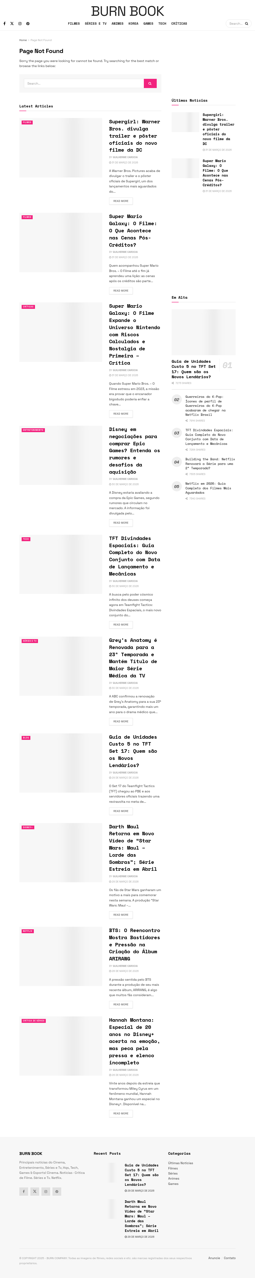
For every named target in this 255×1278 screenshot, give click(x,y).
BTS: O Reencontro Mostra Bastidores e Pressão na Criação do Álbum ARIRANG (134, 944)
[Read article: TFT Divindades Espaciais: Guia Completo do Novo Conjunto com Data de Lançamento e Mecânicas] (60, 564)
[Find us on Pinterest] (27, 24)
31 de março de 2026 (123, 162)
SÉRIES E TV (96, 23)
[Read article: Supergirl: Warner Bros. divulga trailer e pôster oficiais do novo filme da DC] (60, 147)
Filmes (28, 122)
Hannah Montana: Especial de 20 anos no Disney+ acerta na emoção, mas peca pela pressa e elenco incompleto (134, 1041)
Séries (173, 1173)
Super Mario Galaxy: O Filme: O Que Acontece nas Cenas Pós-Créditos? (133, 230)
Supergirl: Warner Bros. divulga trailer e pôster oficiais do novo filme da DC (134, 135)
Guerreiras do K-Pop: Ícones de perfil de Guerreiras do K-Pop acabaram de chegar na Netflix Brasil (205, 405)
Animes (174, 1178)
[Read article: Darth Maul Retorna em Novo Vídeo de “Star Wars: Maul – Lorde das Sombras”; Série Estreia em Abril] (60, 852)
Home (23, 40)
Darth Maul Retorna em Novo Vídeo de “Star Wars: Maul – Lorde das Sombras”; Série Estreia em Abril (133, 848)
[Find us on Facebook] (4, 24)
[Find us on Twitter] (12, 24)
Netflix (28, 931)
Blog (26, 737)
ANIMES (117, 23)
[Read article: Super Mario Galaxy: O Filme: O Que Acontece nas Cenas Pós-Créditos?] (60, 242)
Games (173, 1184)
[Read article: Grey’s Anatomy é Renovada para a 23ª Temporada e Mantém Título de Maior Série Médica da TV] (60, 666)
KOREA (133, 23)
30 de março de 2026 (124, 484)
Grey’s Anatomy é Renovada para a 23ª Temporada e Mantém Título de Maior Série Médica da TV (133, 657)
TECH (162, 23)
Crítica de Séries (36, 1020)
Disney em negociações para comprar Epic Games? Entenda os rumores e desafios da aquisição (134, 450)
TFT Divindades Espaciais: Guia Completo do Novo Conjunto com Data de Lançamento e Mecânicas (134, 555)
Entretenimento (35, 430)
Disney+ (29, 827)
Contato (230, 1258)
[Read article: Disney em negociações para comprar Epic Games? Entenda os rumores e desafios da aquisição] (60, 455)
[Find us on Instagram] (20, 24)
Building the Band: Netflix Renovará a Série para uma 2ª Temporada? (210, 463)
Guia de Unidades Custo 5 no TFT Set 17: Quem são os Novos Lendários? (133, 751)
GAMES (148, 23)
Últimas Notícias (180, 1163)
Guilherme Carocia (125, 157)
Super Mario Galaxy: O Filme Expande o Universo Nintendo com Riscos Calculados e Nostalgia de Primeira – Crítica (134, 334)
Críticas (29, 306)
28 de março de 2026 (124, 971)
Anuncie (214, 1258)
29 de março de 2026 (124, 777)
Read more (123, 201)
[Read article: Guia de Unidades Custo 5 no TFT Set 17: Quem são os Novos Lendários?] (60, 763)
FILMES (74, 23)
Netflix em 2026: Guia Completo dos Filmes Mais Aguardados (208, 488)
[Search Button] (247, 23)
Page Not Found (41, 40)
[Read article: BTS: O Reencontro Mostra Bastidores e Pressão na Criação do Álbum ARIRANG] (60, 956)
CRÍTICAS (179, 23)
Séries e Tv (31, 641)
